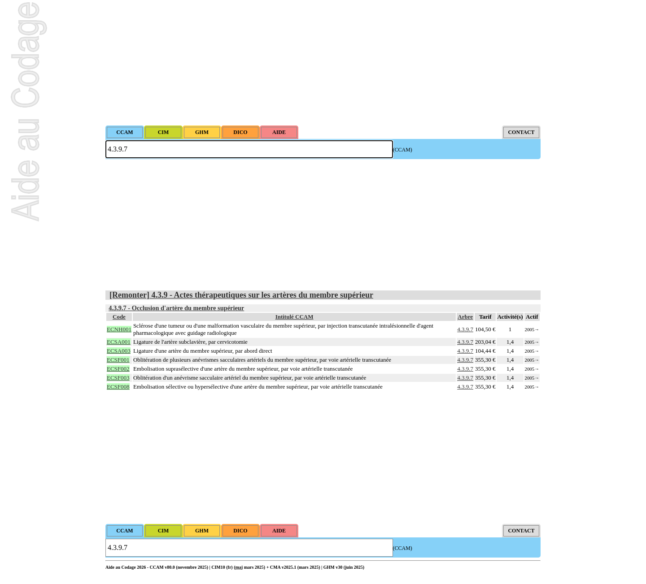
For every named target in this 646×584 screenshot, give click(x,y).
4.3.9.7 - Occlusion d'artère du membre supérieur (176, 307)
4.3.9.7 (465, 329)
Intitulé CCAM (294, 316)
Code (119, 316)
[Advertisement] (323, 62)
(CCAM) (402, 150)
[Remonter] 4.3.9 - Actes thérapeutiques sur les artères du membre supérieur (241, 294)
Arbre (465, 316)
